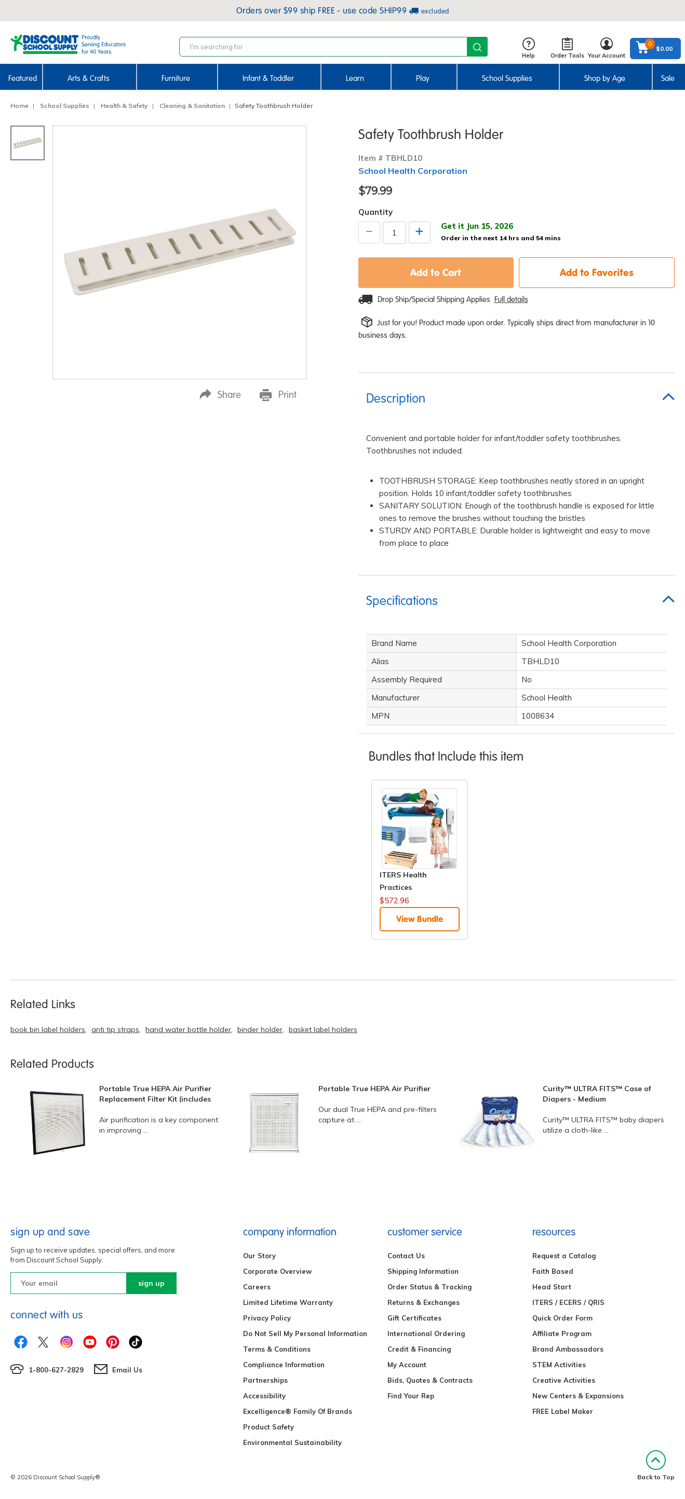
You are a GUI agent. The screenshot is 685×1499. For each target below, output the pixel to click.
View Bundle (419, 919)
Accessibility (264, 1396)
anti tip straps (115, 1029)
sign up (151, 1283)
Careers (257, 1287)
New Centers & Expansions (578, 1396)
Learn (355, 78)
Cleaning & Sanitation (192, 105)
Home (19, 105)
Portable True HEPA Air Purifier (374, 1088)
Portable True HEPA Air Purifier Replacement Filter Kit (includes (155, 1094)
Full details (511, 299)
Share (220, 395)
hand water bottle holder (188, 1029)
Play (422, 78)
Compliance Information (284, 1364)
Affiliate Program (562, 1333)
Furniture (176, 78)
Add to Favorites (597, 272)
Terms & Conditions (277, 1349)
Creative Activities (563, 1380)
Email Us (127, 1370)
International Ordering (426, 1333)
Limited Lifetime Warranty (288, 1302)
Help (528, 48)
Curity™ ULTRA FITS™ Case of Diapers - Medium (597, 1094)
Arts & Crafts (89, 78)
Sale (668, 78)
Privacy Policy (267, 1318)
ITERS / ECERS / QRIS (568, 1302)
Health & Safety (124, 105)
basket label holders (323, 1029)
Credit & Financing (419, 1349)
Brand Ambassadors (567, 1349)
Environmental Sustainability (292, 1442)
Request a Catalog (564, 1256)
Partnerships (265, 1380)
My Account (406, 1364)
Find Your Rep (410, 1396)
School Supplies (507, 78)
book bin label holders (47, 1029)
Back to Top (656, 1465)
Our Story (259, 1256)
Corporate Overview (277, 1271)
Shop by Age (604, 78)
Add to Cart (435, 272)
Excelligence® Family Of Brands (297, 1411)
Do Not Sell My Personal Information (305, 1333)
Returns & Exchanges (423, 1302)
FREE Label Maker (562, 1411)
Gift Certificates (414, 1318)
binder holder (260, 1029)
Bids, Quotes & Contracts (430, 1380)
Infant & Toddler (268, 78)
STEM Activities (559, 1364)
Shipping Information (423, 1271)
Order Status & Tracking (429, 1287)
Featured (22, 78)
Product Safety (268, 1427)
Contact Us (406, 1256)
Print (278, 395)
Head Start (551, 1287)
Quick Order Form (562, 1318)
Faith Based (552, 1271)
